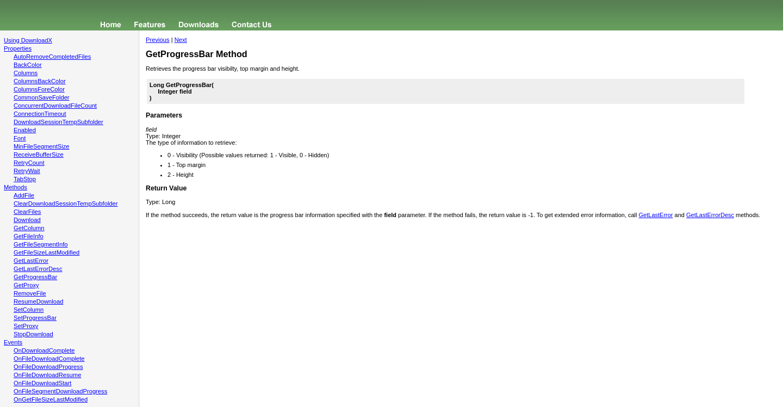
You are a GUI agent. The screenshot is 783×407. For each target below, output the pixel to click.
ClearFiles (27, 211)
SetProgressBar (35, 317)
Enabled (25, 130)
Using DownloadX (28, 40)
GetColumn (29, 228)
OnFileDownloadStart (42, 383)
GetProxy (26, 285)
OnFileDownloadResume (47, 375)
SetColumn (29, 309)
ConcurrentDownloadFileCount (55, 105)
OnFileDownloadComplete (49, 358)
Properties (18, 48)
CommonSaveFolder (42, 97)
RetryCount (29, 162)
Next (181, 39)
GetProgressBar (35, 277)
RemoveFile (30, 293)
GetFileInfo (29, 236)
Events (13, 342)
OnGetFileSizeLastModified (51, 399)
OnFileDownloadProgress (48, 366)
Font (20, 138)
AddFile (24, 195)
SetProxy (26, 326)
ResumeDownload (38, 301)
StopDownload (33, 334)
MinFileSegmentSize (42, 146)
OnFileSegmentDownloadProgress (60, 391)
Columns (26, 73)
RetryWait (27, 171)
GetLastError (31, 260)
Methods (15, 187)
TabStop (25, 179)
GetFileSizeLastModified (46, 252)
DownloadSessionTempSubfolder (58, 122)
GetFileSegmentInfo (41, 244)
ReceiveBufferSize (39, 154)
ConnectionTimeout (40, 113)
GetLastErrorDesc (38, 269)
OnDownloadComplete (44, 350)
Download (27, 220)
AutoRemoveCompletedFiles (52, 56)
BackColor (28, 64)
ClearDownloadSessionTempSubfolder (66, 203)
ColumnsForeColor (39, 89)
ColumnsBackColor (40, 81)
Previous (158, 39)
